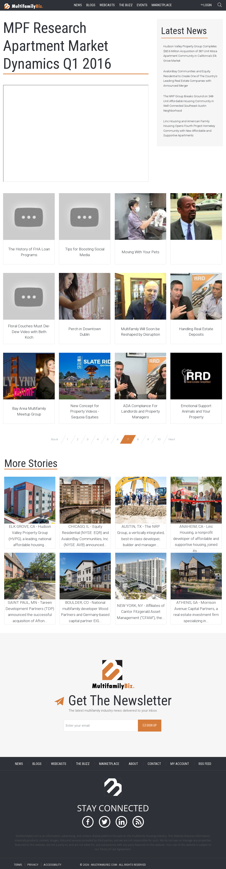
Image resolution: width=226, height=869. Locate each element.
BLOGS (36, 764)
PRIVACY (32, 864)
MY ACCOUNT (179, 764)
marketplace (162, 5)
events (142, 5)
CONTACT (154, 764)
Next (171, 439)
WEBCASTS (58, 764)
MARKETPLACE (109, 764)
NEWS (19, 764)
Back (55, 439)
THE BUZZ (83, 764)
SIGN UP (150, 725)
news (78, 5)
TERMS (18, 864)
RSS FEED (205, 764)
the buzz (126, 5)
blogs (90, 5)
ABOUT (133, 764)
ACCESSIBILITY (52, 864)
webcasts (107, 5)
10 (159, 439)
